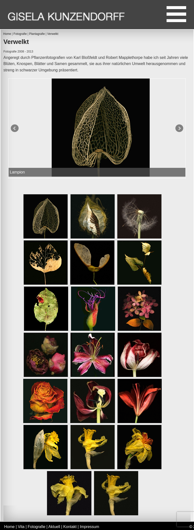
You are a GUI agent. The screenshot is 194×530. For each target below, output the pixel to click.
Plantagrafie (37, 34)
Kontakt (69, 527)
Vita (21, 527)
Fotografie (20, 34)
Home (7, 34)
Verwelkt (52, 34)
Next (179, 128)
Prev (15, 128)
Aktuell (54, 527)
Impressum (89, 527)
